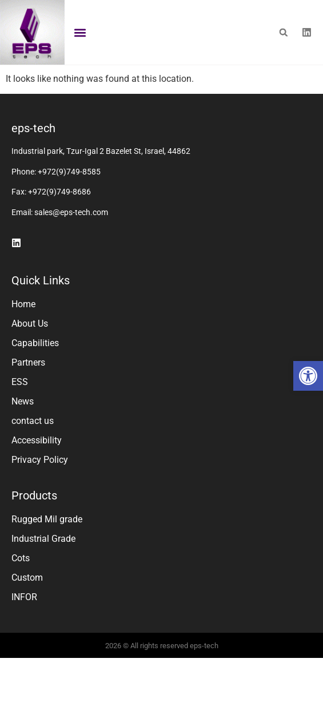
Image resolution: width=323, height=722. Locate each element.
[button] (308, 376)
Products (34, 530)
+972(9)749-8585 (69, 206)
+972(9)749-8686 (59, 226)
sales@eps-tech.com (71, 246)
